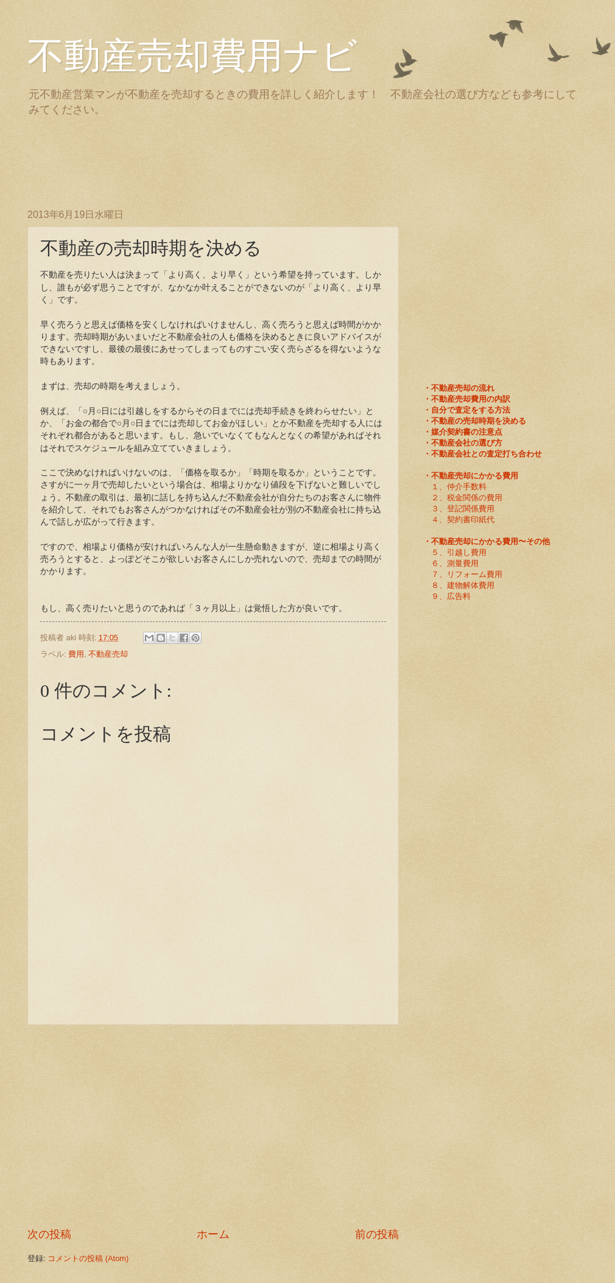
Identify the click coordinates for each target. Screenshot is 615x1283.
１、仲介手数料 (459, 486)
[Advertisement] (249, 160)
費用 (76, 654)
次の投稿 (49, 1234)
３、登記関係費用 (462, 508)
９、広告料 (451, 596)
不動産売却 (108, 654)
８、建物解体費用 (462, 585)
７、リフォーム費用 (466, 574)
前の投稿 (377, 1234)
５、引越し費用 (459, 552)
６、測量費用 (455, 563)
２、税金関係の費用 (466, 497)
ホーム (213, 1234)
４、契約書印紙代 (462, 519)
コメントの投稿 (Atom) (87, 1258)
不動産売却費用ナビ (192, 56)
